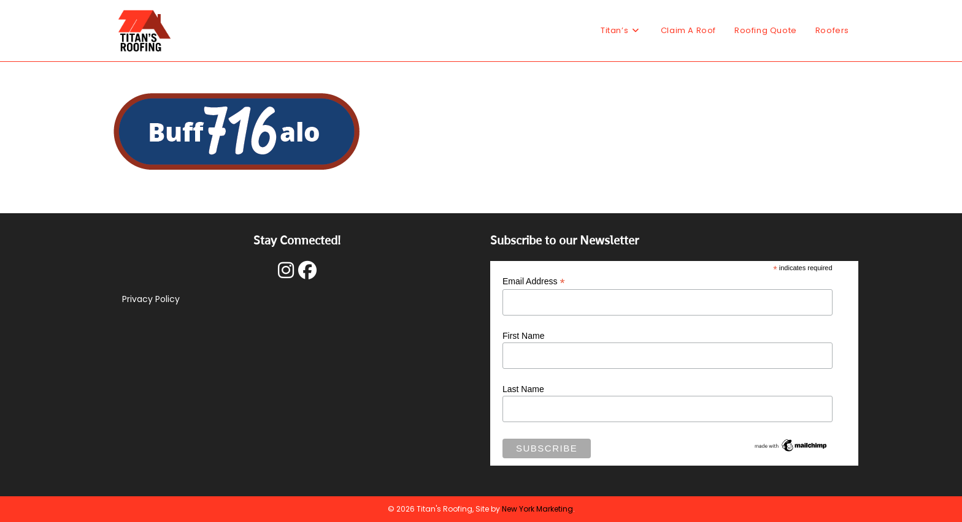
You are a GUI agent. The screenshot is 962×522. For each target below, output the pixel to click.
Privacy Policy (151, 299)
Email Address (533, 281)
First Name (523, 336)
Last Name (523, 389)
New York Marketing (537, 509)
